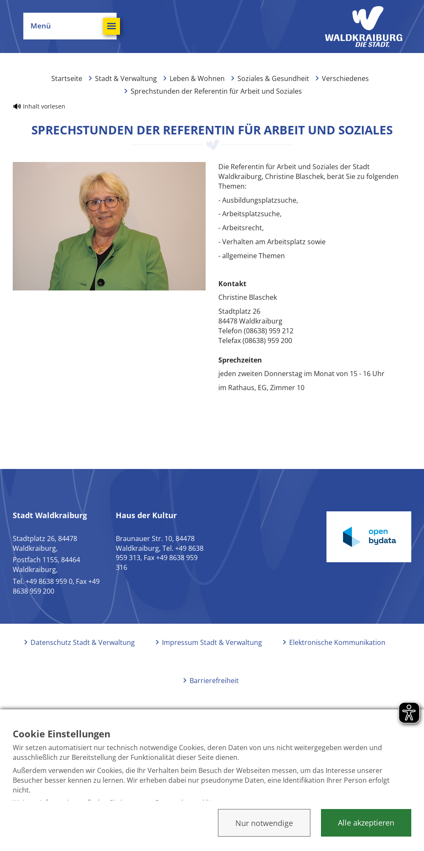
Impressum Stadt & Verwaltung (212, 642)
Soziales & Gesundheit (273, 78)
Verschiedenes (345, 78)
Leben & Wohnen (197, 78)
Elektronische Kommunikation (337, 642)
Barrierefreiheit (214, 680)
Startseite (66, 78)
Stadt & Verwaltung (126, 78)
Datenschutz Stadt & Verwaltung (83, 642)
